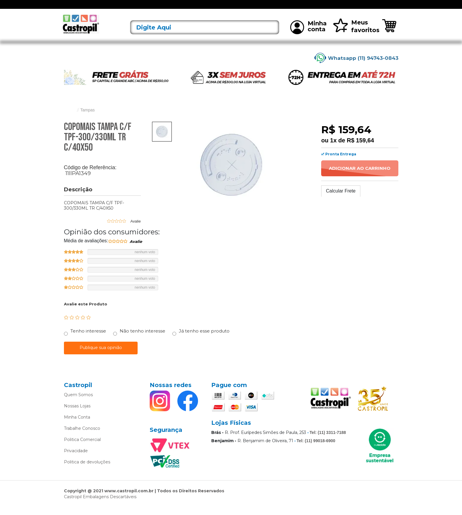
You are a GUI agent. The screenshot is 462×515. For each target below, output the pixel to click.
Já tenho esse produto (204, 339)
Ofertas (97, 8)
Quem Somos (78, 402)
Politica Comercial (82, 447)
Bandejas (224, 8)
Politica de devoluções (87, 470)
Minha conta (308, 35)
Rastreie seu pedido (377, 8)
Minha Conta (77, 425)
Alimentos (177, 8)
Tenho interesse (88, 339)
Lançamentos (123, 8)
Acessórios (152, 8)
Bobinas (246, 8)
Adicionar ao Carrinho (359, 176)
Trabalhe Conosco (82, 436)
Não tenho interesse (142, 339)
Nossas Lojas (77, 414)
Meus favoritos (356, 34)
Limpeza (304, 8)
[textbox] (205, 35)
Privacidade (76, 458)
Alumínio (201, 8)
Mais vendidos (331, 8)
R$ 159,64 (360, 148)
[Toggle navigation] (68, 8)
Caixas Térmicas (275, 8)
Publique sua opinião (101, 355)
